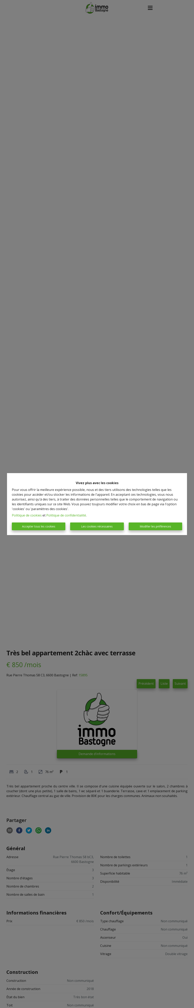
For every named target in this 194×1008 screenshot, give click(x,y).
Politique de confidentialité (66, 515)
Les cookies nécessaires (97, 526)
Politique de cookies (27, 515)
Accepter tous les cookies (38, 526)
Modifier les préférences (155, 526)
